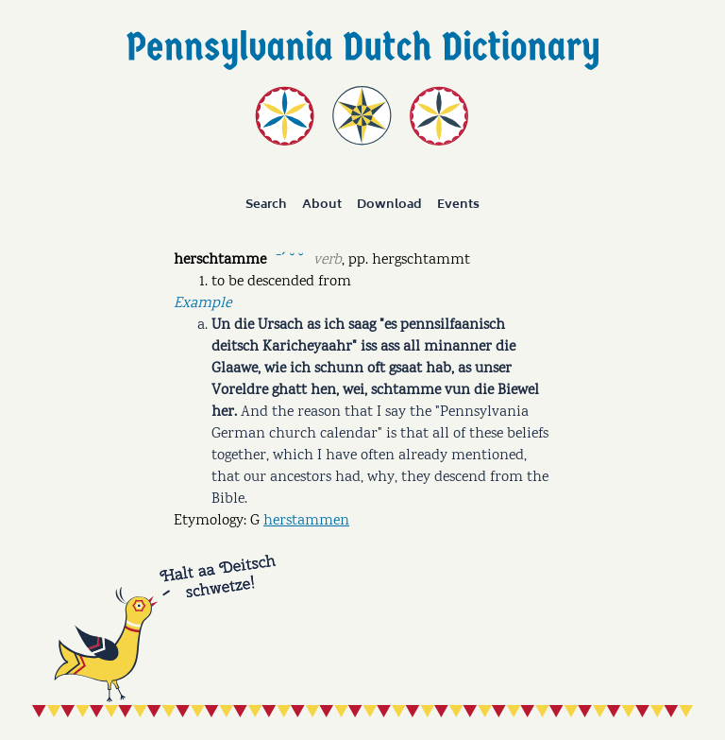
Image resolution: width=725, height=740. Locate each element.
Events (458, 204)
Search (266, 204)
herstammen (306, 521)
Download (389, 204)
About (322, 204)
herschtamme (220, 260)
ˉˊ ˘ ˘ (289, 258)
